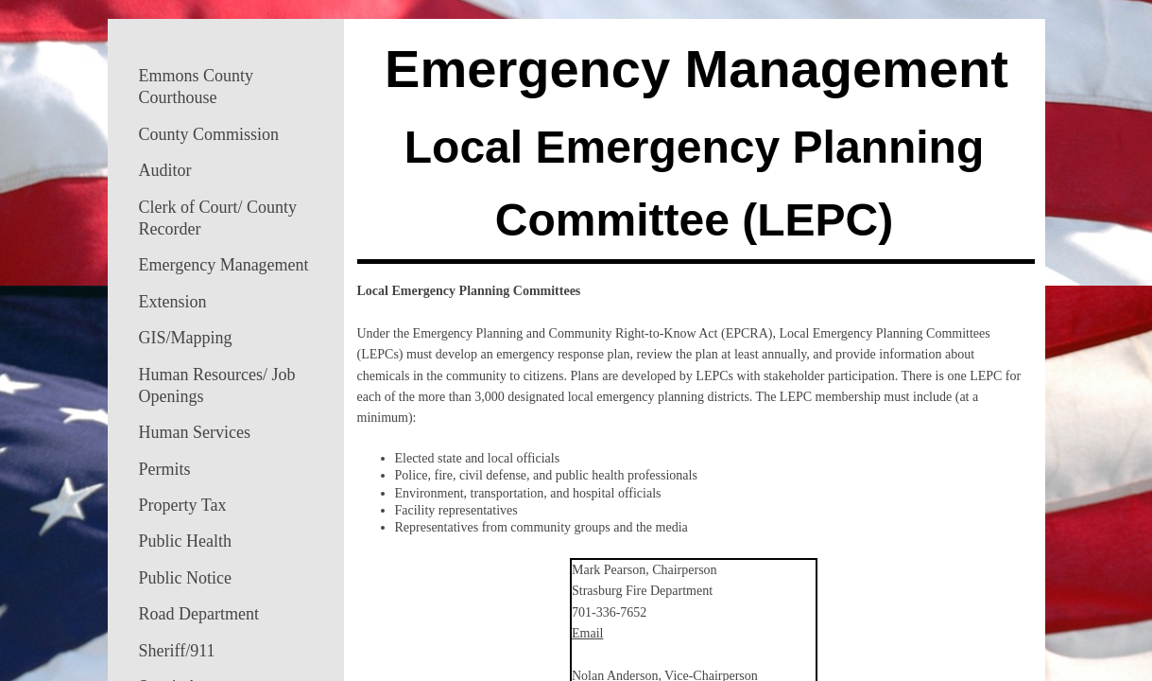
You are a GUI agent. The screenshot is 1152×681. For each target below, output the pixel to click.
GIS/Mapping (185, 337)
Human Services (194, 432)
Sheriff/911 (177, 650)
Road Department (199, 613)
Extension (173, 301)
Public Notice (185, 577)
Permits (165, 469)
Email (587, 633)
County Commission (209, 134)
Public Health (185, 541)
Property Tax (183, 505)
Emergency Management (224, 264)
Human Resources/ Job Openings (217, 385)
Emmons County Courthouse (196, 86)
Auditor (165, 170)
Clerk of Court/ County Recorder (218, 218)
